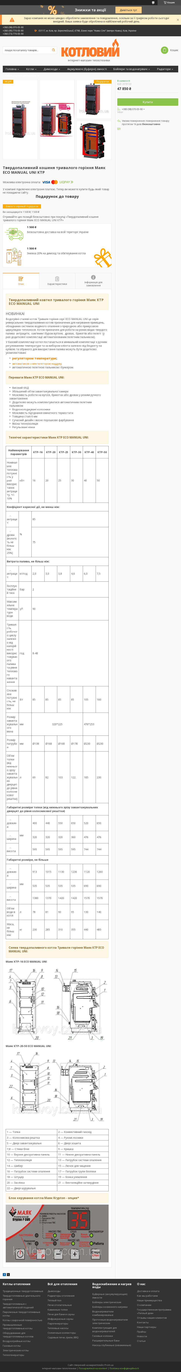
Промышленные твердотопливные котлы (18, 1326)
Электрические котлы (16, 1350)
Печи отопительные (60, 1305)
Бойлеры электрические (106, 1302)
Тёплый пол (54, 1300)
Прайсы (141, 1331)
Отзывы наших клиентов (152, 1317)
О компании (144, 1305)
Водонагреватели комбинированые (103, 1313)
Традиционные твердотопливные (23, 1291)
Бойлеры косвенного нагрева (109, 1306)
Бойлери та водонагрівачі (130, 69)
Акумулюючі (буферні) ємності (87, 69)
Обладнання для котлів (21, 75)
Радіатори (164, 69)
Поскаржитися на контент (93, 1368)
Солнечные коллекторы (62, 1332)
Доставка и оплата (148, 1291)
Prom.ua (109, 1365)
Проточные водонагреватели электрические (110, 1321)
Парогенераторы (58, 1323)
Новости (142, 1336)
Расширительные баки (105, 1340)
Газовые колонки (102, 1336)
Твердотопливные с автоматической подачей (18, 1305)
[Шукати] (53, 50)
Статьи (141, 1341)
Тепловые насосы (58, 1328)
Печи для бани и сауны (61, 1314)
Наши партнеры (146, 1327)
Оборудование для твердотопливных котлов (18, 1334)
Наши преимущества (149, 1300)
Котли (30, 69)
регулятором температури (34, 358)
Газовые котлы (12, 1345)
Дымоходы (54, 1291)
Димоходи (51, 69)
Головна (11, 69)
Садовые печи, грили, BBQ (63, 1337)
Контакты (143, 1322)
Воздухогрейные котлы (16, 1341)
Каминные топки (58, 1309)
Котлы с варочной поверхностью (22, 1320)
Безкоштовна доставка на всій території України (57, 232)
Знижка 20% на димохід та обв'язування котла (56, 253)
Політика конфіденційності (124, 1368)
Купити (148, 102)
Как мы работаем (147, 1295)
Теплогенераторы (13, 1355)
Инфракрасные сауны (60, 1319)
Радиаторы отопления (61, 1295)
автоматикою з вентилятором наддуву (37, 363)
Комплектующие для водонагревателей (104, 1329)
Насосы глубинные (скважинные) (111, 1345)
